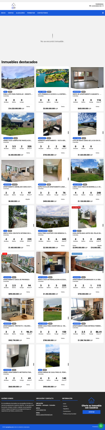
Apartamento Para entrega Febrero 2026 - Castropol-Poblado (87, 326)
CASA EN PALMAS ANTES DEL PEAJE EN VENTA (87, 233)
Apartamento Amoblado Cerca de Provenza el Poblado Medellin (17, 187)
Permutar (31, 13)
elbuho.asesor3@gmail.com (44, 414)
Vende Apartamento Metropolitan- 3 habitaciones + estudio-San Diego (17, 372)
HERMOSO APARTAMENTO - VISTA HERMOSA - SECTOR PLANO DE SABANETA (52, 140)
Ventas (11, 13)
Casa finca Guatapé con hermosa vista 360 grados (52, 233)
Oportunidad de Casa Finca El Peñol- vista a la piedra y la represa (52, 372)
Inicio (3, 13)
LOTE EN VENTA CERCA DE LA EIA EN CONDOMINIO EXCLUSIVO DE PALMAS (87, 140)
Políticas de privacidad (69, 414)
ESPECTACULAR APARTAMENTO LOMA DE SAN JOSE (52, 187)
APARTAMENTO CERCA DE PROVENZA (16, 279)
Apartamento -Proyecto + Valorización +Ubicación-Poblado (17, 326)
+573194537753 (97, 6)
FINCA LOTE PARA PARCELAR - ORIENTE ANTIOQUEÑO (17, 94)
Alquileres (20, 13)
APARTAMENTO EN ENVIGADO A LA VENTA (87, 279)
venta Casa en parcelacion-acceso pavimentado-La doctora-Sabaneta (52, 279)
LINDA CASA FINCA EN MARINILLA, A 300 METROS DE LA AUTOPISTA (87, 187)
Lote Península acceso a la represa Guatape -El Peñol (52, 94)
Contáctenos (42, 13)
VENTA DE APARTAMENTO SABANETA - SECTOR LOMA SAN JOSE (87, 94)
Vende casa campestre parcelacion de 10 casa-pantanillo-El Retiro (17, 140)
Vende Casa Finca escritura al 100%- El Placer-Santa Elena (52, 326)
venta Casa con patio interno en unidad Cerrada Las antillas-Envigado (17, 233)
